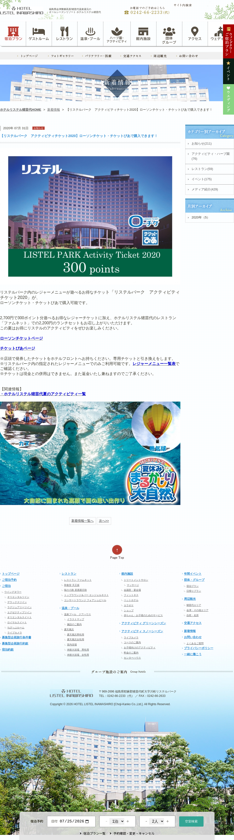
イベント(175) (202, 179)
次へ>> (104, 521)
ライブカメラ (14, 632)
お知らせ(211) (202, 143)
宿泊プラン (13, 34)
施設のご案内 (74, 624)
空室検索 (191, 821)
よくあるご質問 (195, 643)
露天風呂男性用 (75, 634)
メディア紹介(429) (205, 189)
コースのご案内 (132, 642)
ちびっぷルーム (15, 627)
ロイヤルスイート (17, 622)
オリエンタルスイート (19, 617)
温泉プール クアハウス (77, 614)
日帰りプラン (193, 591)
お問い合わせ (193, 637)
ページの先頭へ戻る (117, 552)
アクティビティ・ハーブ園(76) (211, 156)
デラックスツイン (17, 602)
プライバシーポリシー (198, 648)
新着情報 (53, 109)
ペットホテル (131, 600)
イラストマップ (75, 619)
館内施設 (143, 34)
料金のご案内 (131, 652)
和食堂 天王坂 (71, 585)
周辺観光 (190, 599)
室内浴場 (72, 644)
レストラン (64, 34)
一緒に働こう (193, 654)
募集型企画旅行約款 (15, 643)
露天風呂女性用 (75, 639)
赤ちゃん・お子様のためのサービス (143, 615)
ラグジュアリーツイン (19, 607)
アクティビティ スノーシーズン (142, 631)
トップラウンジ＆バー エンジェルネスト (86, 595)
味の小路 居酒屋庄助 (75, 590)
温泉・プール (90, 34)
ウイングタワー (12, 592)
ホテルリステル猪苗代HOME (20, 109)
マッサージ (133, 585)
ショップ (129, 610)
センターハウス (132, 657)
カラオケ (129, 605)
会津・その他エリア (197, 610)
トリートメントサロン (136, 580)
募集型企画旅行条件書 (16, 637)
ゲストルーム (39, 34)
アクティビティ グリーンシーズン (143, 623)
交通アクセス (193, 623)
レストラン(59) (202, 169)
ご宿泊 (6, 586)
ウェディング (221, 34)
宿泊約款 (8, 649)
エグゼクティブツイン (19, 612)
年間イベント (193, 573)
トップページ (11, 573)
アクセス (195, 34)
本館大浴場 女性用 (78, 654)
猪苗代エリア (193, 605)
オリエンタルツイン (18, 597)
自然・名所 (192, 615)
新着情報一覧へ (82, 521)
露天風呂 (69, 629)
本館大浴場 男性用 (78, 649)
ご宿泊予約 (9, 580)
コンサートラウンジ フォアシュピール (85, 600)
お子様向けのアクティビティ (140, 647)
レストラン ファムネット (78, 580)
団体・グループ (194, 580)
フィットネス (131, 595)
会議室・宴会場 (132, 590)
